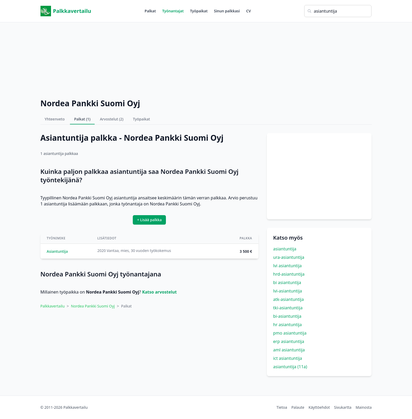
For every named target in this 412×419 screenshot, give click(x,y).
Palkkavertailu (65, 11)
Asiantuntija (57, 251)
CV (248, 10)
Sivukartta (342, 407)
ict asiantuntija (287, 358)
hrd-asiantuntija (288, 274)
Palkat (150, 10)
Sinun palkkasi (227, 10)
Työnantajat (173, 10)
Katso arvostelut (159, 292)
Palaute (297, 407)
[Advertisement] (206, 59)
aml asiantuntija (289, 350)
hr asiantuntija (287, 324)
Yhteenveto (55, 119)
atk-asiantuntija (288, 299)
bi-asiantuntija (287, 316)
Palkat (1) (82, 119)
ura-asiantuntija (288, 257)
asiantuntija (284, 249)
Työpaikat (199, 10)
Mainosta (364, 407)
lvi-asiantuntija (287, 291)
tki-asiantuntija (288, 308)
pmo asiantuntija (290, 333)
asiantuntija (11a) (290, 367)
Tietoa (281, 407)
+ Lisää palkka (149, 219)
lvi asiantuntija (287, 266)
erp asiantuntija (288, 341)
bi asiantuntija (287, 282)
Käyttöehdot (319, 407)
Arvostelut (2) (112, 119)
